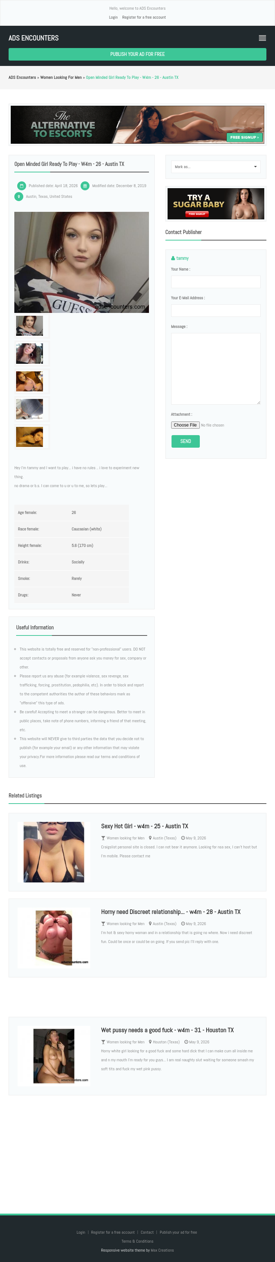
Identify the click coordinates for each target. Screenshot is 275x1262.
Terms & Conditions (137, 1241)
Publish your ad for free (137, 54)
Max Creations (162, 1250)
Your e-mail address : (188, 298)
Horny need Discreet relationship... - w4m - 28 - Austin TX (170, 912)
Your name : (180, 269)
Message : (179, 326)
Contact (148, 1232)
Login (113, 17)
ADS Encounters (33, 38)
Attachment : (181, 414)
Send (185, 441)
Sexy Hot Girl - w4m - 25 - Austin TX (144, 826)
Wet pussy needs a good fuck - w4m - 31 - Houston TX (167, 1030)
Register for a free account (144, 17)
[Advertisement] (137, 1147)
